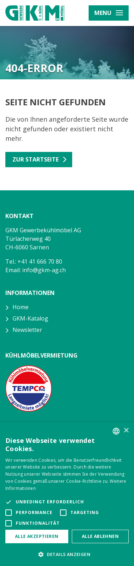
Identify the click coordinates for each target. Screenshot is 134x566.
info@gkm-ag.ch (44, 270)
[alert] (67, 494)
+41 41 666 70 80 (40, 261)
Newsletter (27, 330)
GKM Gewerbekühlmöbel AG (34, 13)
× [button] (126, 430)
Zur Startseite (36, 159)
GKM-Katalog (30, 318)
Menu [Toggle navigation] (108, 13)
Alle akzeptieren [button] (36, 536)
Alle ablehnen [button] (100, 536)
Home (21, 307)
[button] (67, 554)
